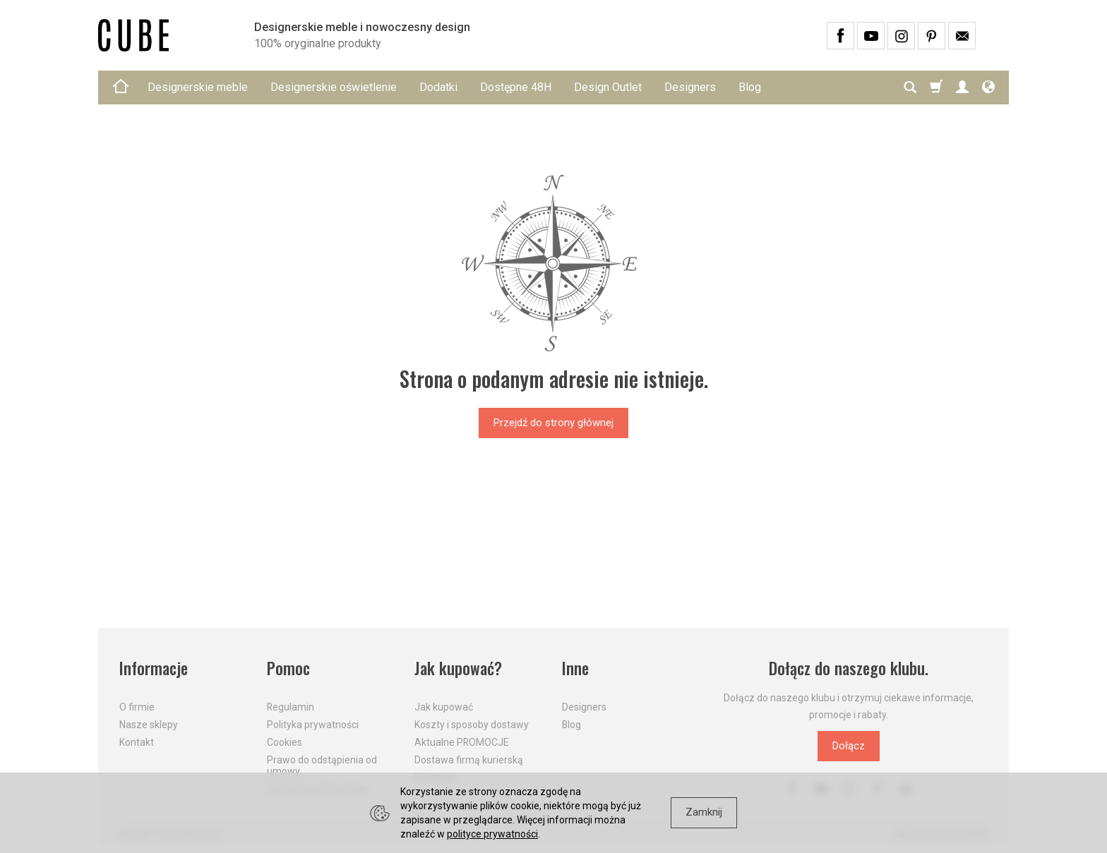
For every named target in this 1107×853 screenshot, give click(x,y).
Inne (575, 668)
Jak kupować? (458, 668)
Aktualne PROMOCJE (461, 742)
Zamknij (704, 812)
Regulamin (290, 707)
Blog (749, 87)
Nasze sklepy (148, 724)
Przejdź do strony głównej (553, 422)
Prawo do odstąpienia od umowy (322, 766)
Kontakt (136, 742)
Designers (690, 87)
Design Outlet (608, 87)
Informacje (153, 668)
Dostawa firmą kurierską (468, 760)
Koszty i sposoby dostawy (471, 724)
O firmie (137, 707)
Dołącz (848, 745)
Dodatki (438, 87)
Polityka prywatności (313, 724)
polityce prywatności (492, 834)
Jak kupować (443, 707)
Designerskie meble (198, 87)
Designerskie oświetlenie (333, 87)
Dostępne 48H (515, 87)
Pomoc (288, 668)
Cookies (284, 742)
